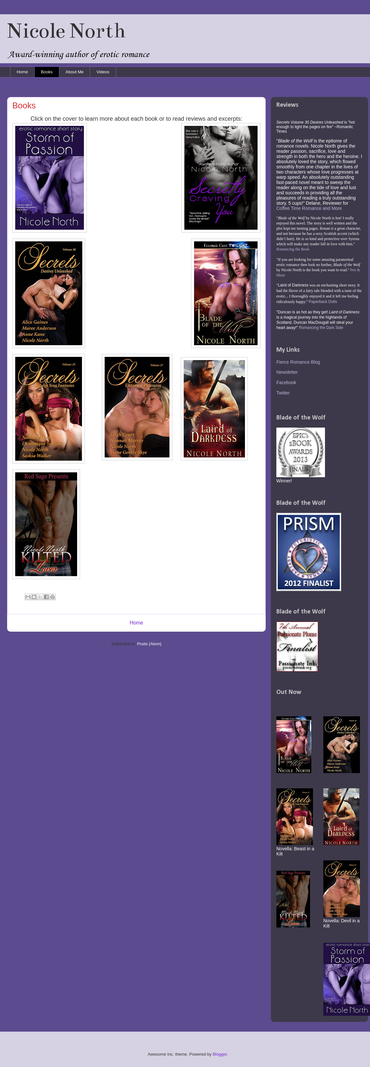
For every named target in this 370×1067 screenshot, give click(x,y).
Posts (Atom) (149, 643)
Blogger (220, 1054)
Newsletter (287, 372)
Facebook (286, 382)
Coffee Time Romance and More (309, 208)
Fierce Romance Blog (298, 362)
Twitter (283, 392)
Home (22, 71)
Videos (103, 71)
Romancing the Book (292, 249)
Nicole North (66, 30)
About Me (74, 71)
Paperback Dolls (323, 301)
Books (46, 71)
